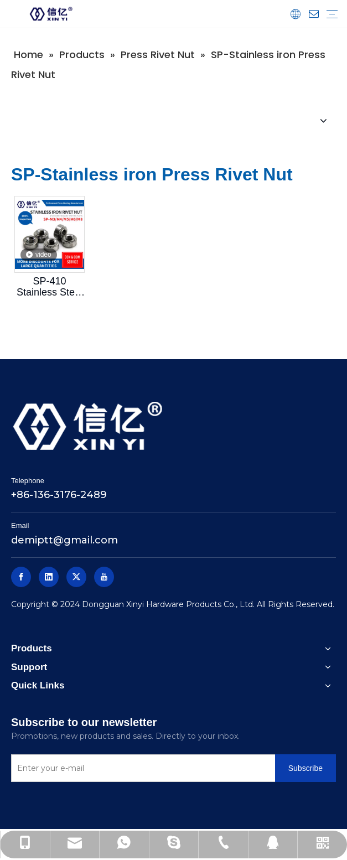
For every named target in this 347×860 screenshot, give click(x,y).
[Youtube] (104, 577)
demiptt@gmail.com (64, 540)
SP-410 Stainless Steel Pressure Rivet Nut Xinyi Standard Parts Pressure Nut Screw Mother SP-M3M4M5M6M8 (49, 287)
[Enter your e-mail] (141, 768)
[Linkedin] (49, 577)
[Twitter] (76, 577)
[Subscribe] (305, 768)
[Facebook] (21, 577)
